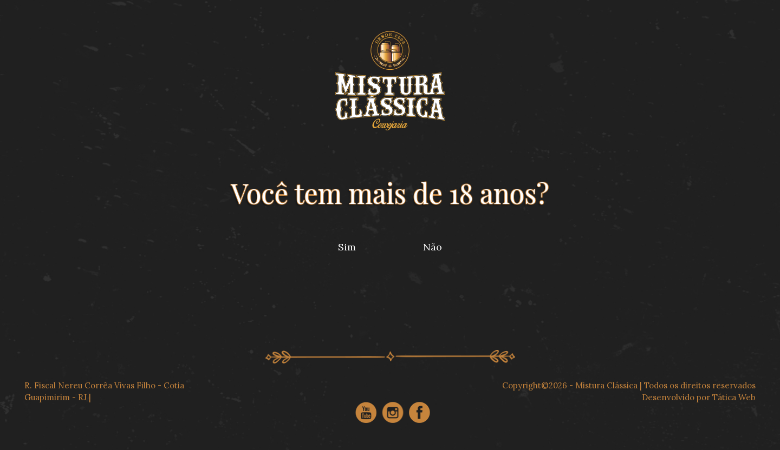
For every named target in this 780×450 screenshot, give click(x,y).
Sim (347, 247)
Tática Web (734, 397)
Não (432, 247)
